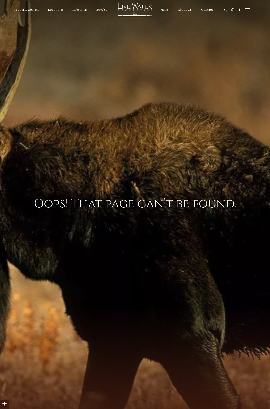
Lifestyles (79, 10)
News (164, 10)
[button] (4, 404)
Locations (55, 10)
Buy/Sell (103, 10)
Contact (207, 10)
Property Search (26, 10)
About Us (185, 10)
